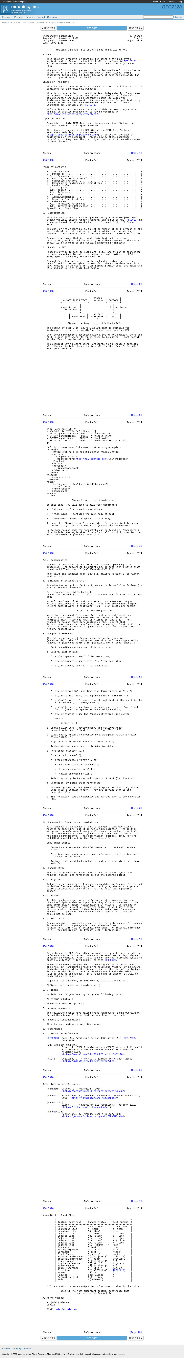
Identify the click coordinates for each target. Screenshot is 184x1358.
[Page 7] (136, 939)
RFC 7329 (134, 28)
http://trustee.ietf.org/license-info (73, 134)
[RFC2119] (119, 1270)
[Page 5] (136, 677)
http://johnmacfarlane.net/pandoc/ (94, 1098)
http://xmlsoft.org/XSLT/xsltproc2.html (89, 1061)
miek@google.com (66, 1309)
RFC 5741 (89, 105)
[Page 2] (136, 284)
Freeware (7, 17)
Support (41, 17)
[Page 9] (136, 1201)
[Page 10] (136, 1332)
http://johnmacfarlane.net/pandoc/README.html (93, 1116)
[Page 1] (136, 153)
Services (30, 17)
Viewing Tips (17, 1349)
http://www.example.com (91, 459)
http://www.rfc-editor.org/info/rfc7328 (73, 114)
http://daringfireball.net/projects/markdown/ (93, 1091)
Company (52, 17)
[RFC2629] (131, 220)
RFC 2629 (129, 61)
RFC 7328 (48, 160)
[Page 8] (136, 1070)
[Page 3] (136, 415)
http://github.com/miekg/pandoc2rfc (86, 1107)
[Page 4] (136, 546)
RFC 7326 (49, 28)
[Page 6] (136, 808)
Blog (180, 2)
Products (18, 17)
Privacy (27, 1349)
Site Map (6, 1349)
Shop (162, 2)
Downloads (171, 2)
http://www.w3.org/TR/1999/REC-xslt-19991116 (93, 1054)
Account (154, 2)
